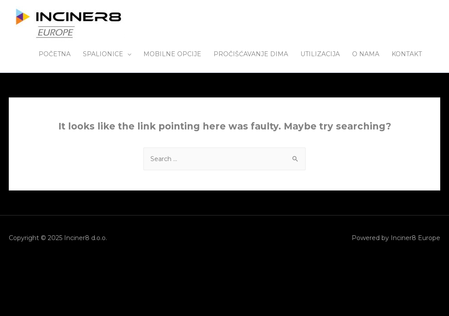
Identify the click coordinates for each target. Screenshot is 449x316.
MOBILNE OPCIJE (172, 54)
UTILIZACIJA (320, 54)
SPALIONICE (103, 54)
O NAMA (365, 54)
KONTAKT (407, 54)
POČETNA (55, 54)
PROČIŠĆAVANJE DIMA (251, 54)
